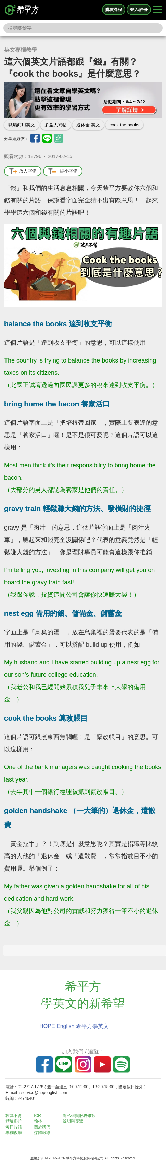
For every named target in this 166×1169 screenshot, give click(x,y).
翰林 (38, 1121)
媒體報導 (42, 1132)
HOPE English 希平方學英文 (74, 1026)
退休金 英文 (88, 124)
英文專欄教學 (20, 50)
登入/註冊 (139, 9)
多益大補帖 (55, 124)
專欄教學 (13, 1132)
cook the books (124, 124)
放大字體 (23, 171)
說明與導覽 (73, 1121)
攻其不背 (13, 1115)
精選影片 (13, 1121)
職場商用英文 (21, 124)
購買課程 (113, 9)
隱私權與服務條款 (79, 1115)
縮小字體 (63, 171)
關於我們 (42, 1126)
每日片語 (13, 1126)
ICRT (38, 1115)
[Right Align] (157, 10)
